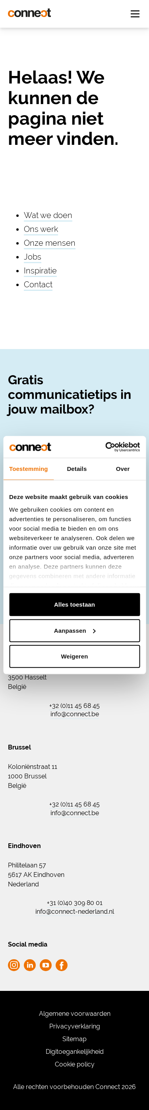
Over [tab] (123, 468)
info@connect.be (74, 714)
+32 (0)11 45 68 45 (74, 706)
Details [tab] (77, 468)
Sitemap (74, 1039)
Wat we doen (48, 215)
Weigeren (74, 656)
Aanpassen (75, 630)
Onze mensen (49, 243)
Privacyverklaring (74, 1026)
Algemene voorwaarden (74, 1013)
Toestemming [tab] (28, 468)
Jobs (32, 257)
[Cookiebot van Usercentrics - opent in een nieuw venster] (106, 447)
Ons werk (41, 229)
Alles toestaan (74, 604)
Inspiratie (40, 270)
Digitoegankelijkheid (75, 1051)
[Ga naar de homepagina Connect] (29, 13)
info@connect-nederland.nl (74, 911)
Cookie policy (75, 1064)
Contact (38, 284)
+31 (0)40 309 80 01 (75, 903)
